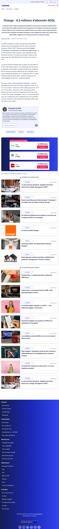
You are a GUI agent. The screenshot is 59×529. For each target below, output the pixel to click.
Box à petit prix (6, 425)
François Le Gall (5, 38)
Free (3, 469)
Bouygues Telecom (7, 466)
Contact (4, 496)
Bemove (39, 514)
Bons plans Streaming (8, 435)
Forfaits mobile (6, 408)
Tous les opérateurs (8, 485)
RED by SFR (5, 476)
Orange (21, 132)
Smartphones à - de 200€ (9, 432)
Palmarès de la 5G (7, 459)
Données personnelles (8, 502)
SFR (3, 472)
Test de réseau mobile (8, 452)
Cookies (4, 505)
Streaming (5, 415)
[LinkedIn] (36, 125)
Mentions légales (7, 499)
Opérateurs (30, 132)
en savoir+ (25, 173)
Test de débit (6, 449)
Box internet (5, 405)
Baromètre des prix (7, 455)
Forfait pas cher (6, 429)
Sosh (3, 482)
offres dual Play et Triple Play (21, 83)
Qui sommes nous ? (8, 493)
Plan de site (5, 509)
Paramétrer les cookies (29, 516)
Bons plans (5, 422)
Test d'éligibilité (6, 446)
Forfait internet (10, 132)
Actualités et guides (8, 442)
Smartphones (6, 412)
